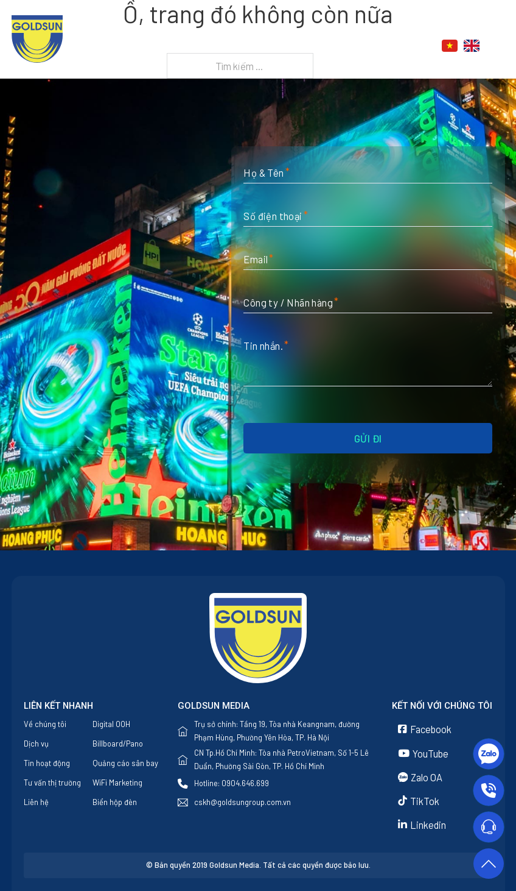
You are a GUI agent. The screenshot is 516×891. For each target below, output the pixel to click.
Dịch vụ (282, 46)
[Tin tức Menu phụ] (374, 46)
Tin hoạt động (47, 763)
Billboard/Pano (117, 743)
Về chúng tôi (219, 46)
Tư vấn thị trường (52, 782)
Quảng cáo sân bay (125, 763)
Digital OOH (111, 724)
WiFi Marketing (117, 782)
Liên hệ (249, 61)
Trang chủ (147, 46)
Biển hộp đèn (114, 802)
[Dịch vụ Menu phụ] (311, 46)
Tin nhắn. (263, 345)
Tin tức (345, 46)
